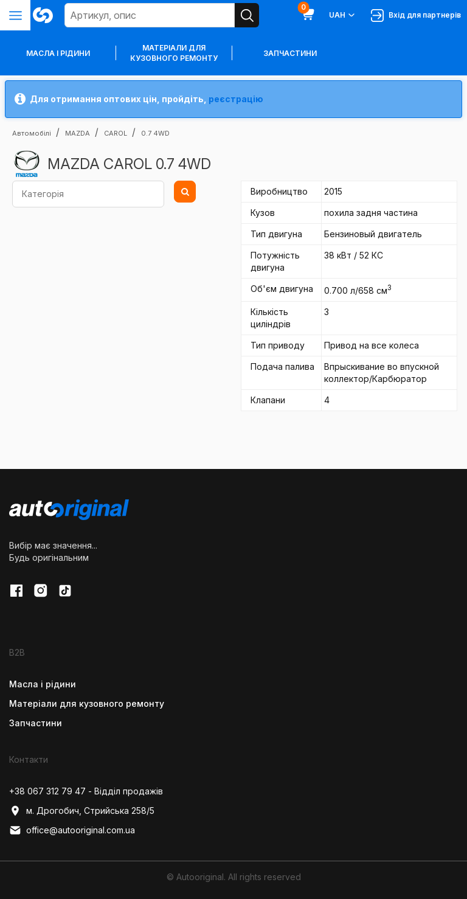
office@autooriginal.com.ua (72, 830)
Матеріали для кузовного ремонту (174, 53)
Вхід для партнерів (416, 15)
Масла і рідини (42, 684)
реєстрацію (236, 99)
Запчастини (290, 53)
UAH (342, 15)
